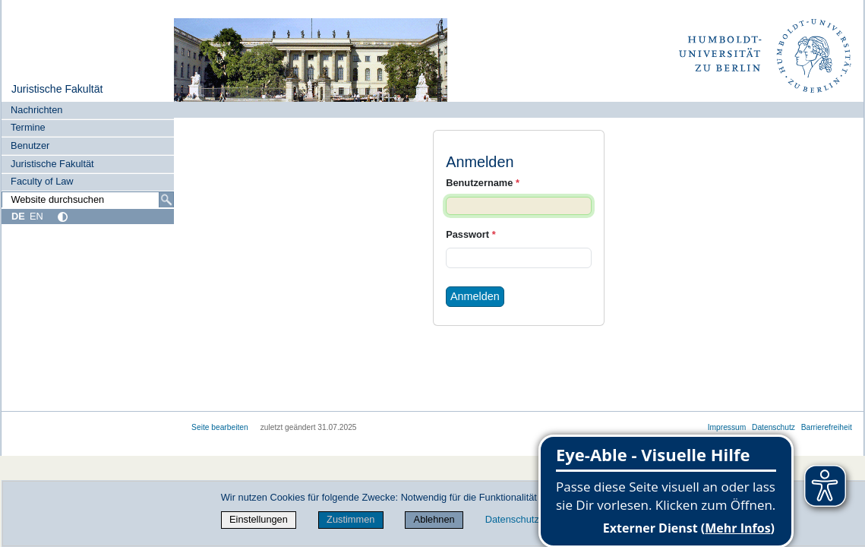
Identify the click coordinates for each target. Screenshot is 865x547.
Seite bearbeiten (219, 427)
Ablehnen (434, 519)
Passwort (470, 234)
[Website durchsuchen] (88, 199)
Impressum (727, 427)
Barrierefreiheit (826, 427)
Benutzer (30, 145)
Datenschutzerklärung (532, 519)
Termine (28, 127)
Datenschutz (773, 427)
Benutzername (482, 182)
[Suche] (166, 199)
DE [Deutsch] (18, 216)
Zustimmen (350, 519)
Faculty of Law (42, 181)
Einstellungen (258, 519)
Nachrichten (36, 109)
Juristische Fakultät (57, 89)
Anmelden (475, 296)
